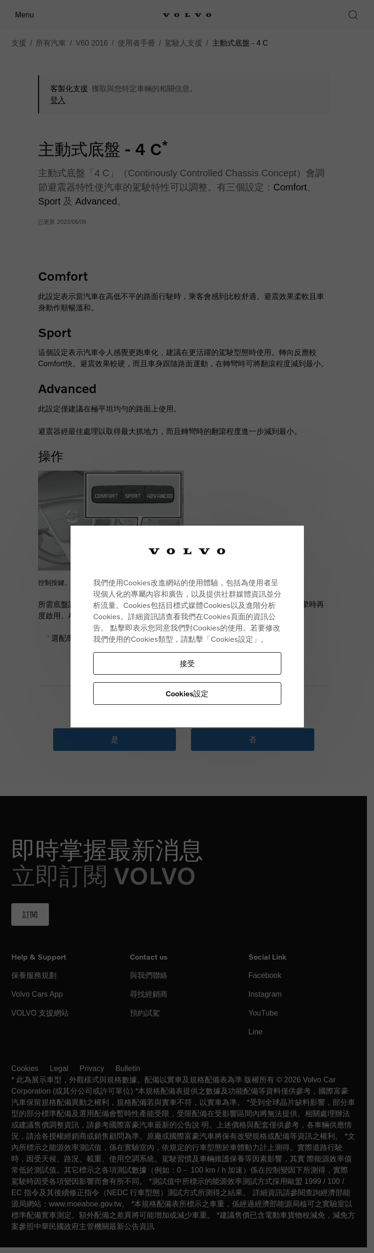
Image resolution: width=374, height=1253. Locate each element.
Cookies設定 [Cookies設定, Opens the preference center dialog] (187, 693)
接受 (187, 663)
